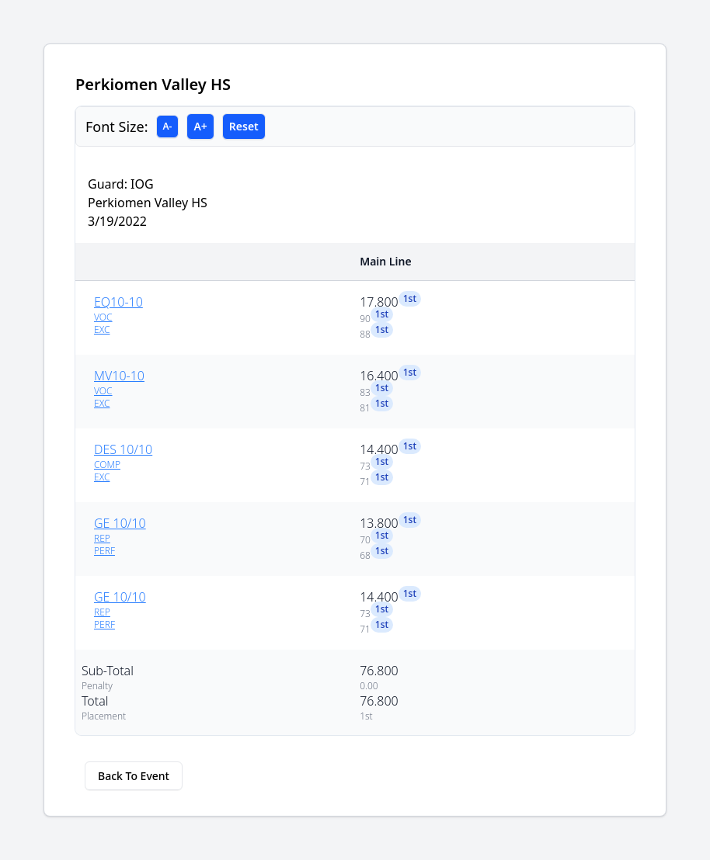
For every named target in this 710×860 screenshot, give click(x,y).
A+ (200, 126)
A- (167, 126)
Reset (244, 126)
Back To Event (133, 775)
